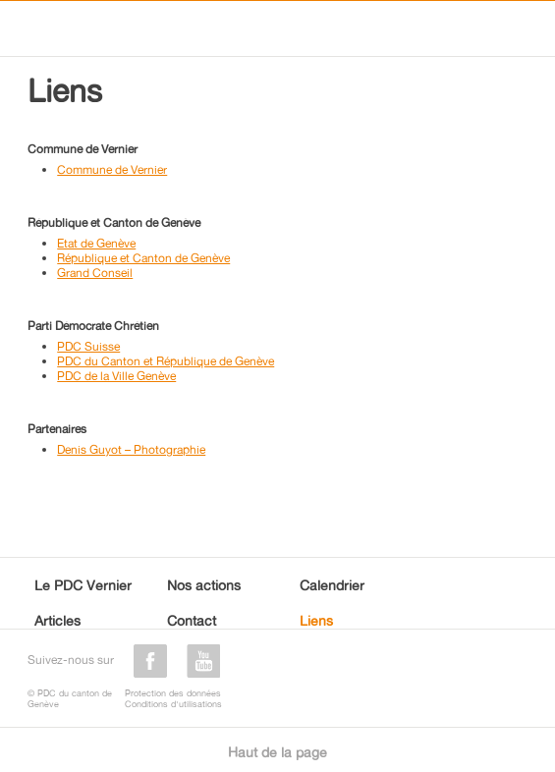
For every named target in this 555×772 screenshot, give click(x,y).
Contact (191, 620)
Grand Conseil (95, 272)
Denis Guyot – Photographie (131, 449)
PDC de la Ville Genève (116, 375)
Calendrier (332, 585)
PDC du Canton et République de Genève (165, 361)
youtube (203, 661)
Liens (316, 620)
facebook (150, 661)
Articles (57, 620)
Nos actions (204, 585)
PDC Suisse (88, 346)
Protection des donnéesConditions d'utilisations (173, 698)
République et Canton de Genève (143, 257)
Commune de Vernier (112, 169)
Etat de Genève (96, 243)
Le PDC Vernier (83, 585)
